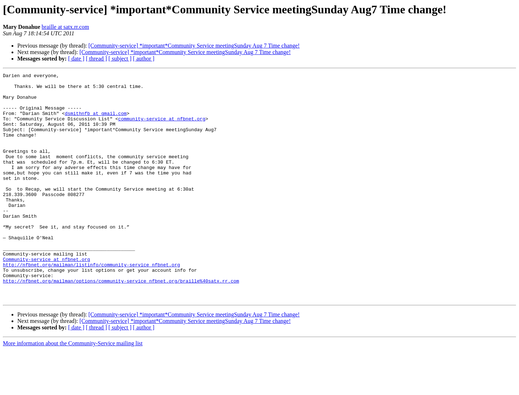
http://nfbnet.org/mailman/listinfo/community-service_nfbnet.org (91, 303)
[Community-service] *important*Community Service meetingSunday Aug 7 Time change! (194, 46)
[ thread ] (96, 59)
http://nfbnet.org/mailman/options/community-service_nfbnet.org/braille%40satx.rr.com (121, 323)
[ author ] (144, 59)
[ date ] (76, 59)
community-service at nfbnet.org (161, 128)
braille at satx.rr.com (65, 27)
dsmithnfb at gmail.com (96, 122)
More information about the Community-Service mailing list (73, 389)
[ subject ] (120, 59)
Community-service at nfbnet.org (46, 297)
